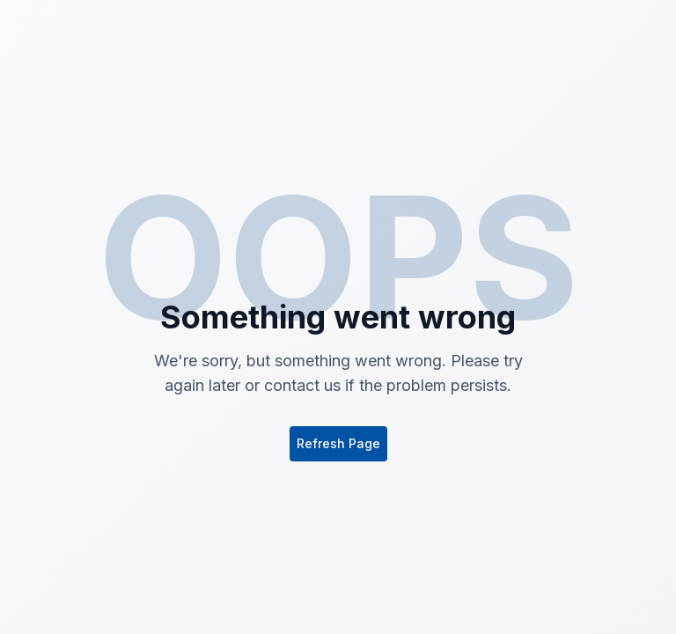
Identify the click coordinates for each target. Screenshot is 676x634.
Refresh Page (338, 443)
